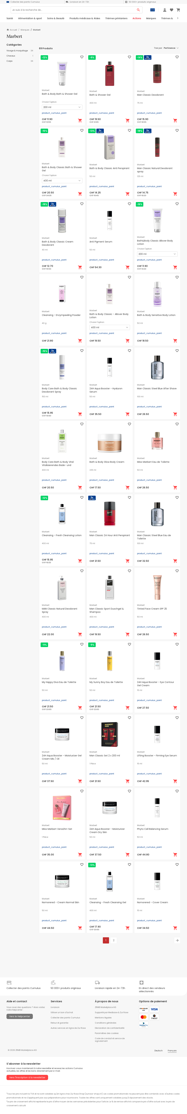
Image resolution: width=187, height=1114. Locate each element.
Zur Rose (124, 1012)
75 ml (140, 103)
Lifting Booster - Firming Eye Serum (157, 755)
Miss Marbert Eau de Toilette (153, 462)
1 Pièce (93, 763)
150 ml (45, 396)
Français (172, 1050)
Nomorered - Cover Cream (152, 902)
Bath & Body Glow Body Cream (107, 462)
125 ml (140, 176)
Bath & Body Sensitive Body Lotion (156, 315)
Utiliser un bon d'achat (62, 1012)
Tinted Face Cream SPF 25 (152, 608)
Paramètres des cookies (107, 1033)
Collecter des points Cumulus (65, 1017)
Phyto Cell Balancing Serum (152, 829)
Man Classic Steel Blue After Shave (157, 388)
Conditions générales (105, 1022)
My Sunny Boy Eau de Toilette (106, 682)
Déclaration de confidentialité (109, 1028)
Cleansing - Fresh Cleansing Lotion (62, 535)
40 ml (45, 249)
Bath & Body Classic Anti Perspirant (109, 168)
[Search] (83, 11)
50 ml (92, 176)
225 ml (93, 470)
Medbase (112, 1012)
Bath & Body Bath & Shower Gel (59, 93)
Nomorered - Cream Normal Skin (60, 902)
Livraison (55, 1007)
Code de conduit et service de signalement (110, 1039)
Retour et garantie (59, 1022)
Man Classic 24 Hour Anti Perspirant (110, 535)
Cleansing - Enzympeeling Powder (61, 315)
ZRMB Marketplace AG (105, 1007)
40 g (44, 323)
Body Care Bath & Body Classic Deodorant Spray (59, 390)
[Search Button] (138, 11)
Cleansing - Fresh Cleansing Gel (108, 902)
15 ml (139, 690)
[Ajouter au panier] (80, 120)
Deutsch (159, 1050)
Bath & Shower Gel (100, 94)
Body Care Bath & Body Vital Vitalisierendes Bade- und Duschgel (58, 465)
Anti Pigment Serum (101, 241)
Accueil (11, 29)
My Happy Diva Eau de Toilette (59, 682)
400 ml (93, 103)
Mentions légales (103, 1017)
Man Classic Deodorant (150, 94)
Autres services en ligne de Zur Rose (68, 1028)
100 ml (140, 396)
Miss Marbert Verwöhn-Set (57, 829)
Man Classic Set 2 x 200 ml (105, 755)
